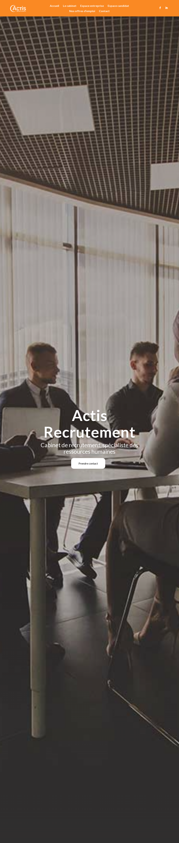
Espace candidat (118, 6)
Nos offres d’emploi (82, 11)
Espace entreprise (92, 6)
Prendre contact (88, 463)
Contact (104, 11)
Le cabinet (69, 6)
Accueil (54, 6)
